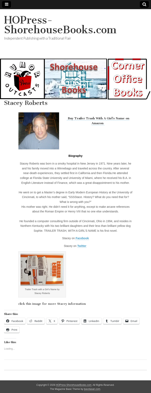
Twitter (81, 246)
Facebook (82, 238)
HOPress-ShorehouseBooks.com (60, 25)
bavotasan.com (92, 389)
